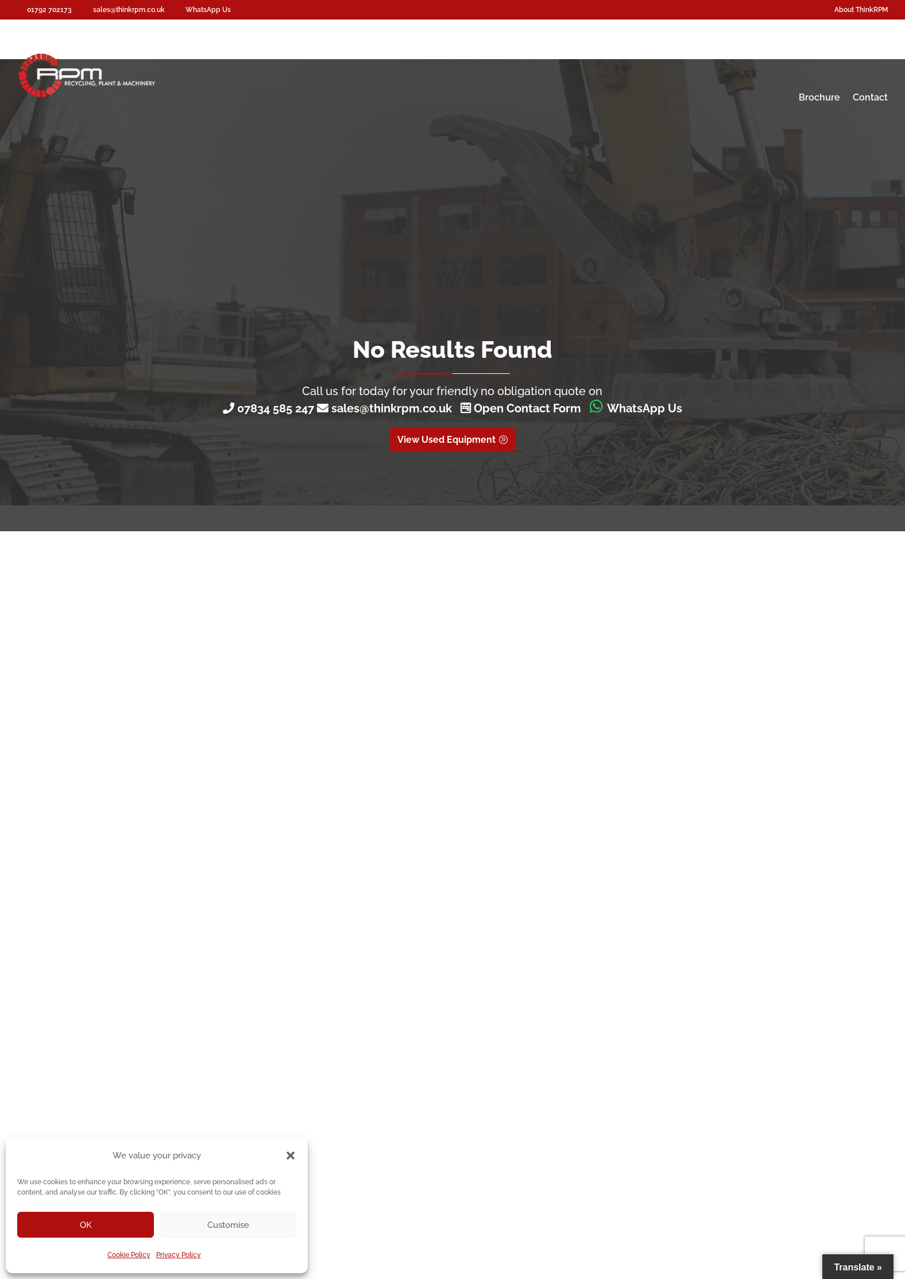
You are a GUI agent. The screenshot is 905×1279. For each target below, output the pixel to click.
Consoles (491, 53)
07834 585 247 (275, 408)
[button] (290, 1155)
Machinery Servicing (601, 53)
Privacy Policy (178, 1255)
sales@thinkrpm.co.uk (394, 408)
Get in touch (498, 771)
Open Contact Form (521, 408)
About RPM (851, 53)
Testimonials (308, 987)
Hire (534, 53)
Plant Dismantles (696, 53)
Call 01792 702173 (393, 809)
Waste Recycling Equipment (311, 53)
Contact (870, 97)
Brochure (819, 97)
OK (86, 1225)
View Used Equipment (446, 439)
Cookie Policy (128, 1255)
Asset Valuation (780, 53)
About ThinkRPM (861, 10)
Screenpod (422, 53)
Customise (228, 1225)
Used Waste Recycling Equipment (349, 939)
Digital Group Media (781, 1204)
